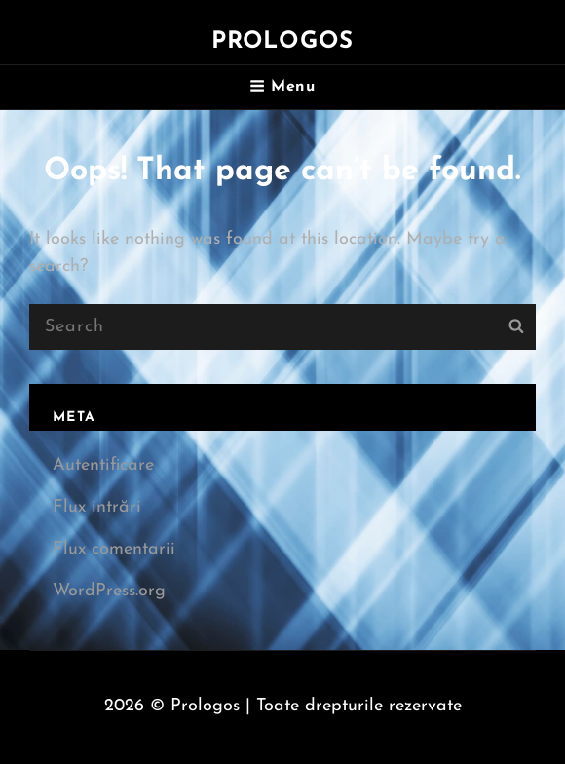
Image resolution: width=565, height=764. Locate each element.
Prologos (283, 42)
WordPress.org (109, 591)
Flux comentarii (114, 549)
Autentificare (103, 465)
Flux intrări (97, 507)
